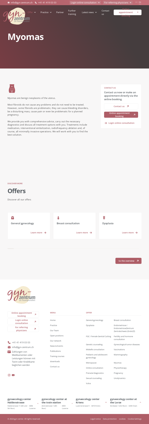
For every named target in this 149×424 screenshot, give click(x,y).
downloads (55, 361)
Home (53, 320)
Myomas (117, 362)
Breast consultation (122, 320)
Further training (72, 12)
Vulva (88, 383)
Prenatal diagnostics (95, 373)
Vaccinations (119, 349)
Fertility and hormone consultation (123, 338)
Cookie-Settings (134, 419)
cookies (122, 419)
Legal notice (95, 419)
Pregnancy (118, 373)
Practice (53, 325)
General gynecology (94, 320)
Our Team (54, 330)
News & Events (56, 346)
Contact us (105, 12)
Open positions (56, 335)
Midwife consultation (95, 349)
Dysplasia (90, 325)
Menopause (91, 362)
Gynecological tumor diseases (127, 344)
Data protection (110, 419)
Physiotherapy (120, 368)
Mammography (121, 354)
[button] (31, 12)
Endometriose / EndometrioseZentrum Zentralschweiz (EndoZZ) (124, 328)
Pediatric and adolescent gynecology (96, 356)
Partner (60, 12)
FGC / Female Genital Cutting (98, 336)
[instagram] (9, 375)
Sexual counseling (94, 378)
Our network (55, 340)
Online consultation (94, 368)
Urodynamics (119, 378)
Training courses (57, 356)
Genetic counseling (94, 344)
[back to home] (16, 12)
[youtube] (13, 375)
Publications (55, 351)
